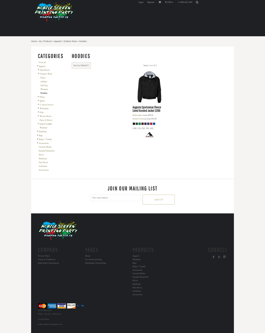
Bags (41, 135)
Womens (44, 89)
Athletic (43, 81)
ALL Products (45, 41)
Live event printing (93, 259)
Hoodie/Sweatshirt (47, 150)
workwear (43, 166)
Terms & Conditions (47, 259)
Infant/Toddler (46, 124)
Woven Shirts (46, 116)
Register (150, 2)
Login (140, 2)
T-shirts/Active (46, 104)
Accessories (44, 143)
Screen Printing (139, 118)
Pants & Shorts (46, 120)
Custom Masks (45, 147)
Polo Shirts (43, 162)
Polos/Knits (45, 70)
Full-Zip (44, 85)
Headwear (43, 131)
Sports (42, 101)
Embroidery (137, 115)
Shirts (41, 154)
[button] (170, 2)
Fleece (42, 77)
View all (42, 62)
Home (34, 41)
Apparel (57, 41)
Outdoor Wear (70, 41)
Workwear (44, 108)
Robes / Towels (45, 139)
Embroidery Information (48, 263)
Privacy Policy (44, 256)
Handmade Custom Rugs (95, 263)
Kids (42, 112)
